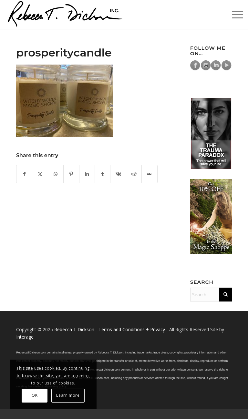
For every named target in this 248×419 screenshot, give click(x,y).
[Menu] (234, 14)
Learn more (67, 395)
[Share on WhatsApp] (55, 174)
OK (34, 395)
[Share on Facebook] (24, 174)
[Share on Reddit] (133, 174)
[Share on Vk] (118, 174)
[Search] (211, 294)
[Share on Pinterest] (71, 174)
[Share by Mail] (149, 174)
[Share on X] (39, 174)
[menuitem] (234, 14)
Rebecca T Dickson (74, 329)
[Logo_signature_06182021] (65, 14)
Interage (25, 337)
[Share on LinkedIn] (87, 174)
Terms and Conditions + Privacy (131, 329)
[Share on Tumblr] (102, 174)
